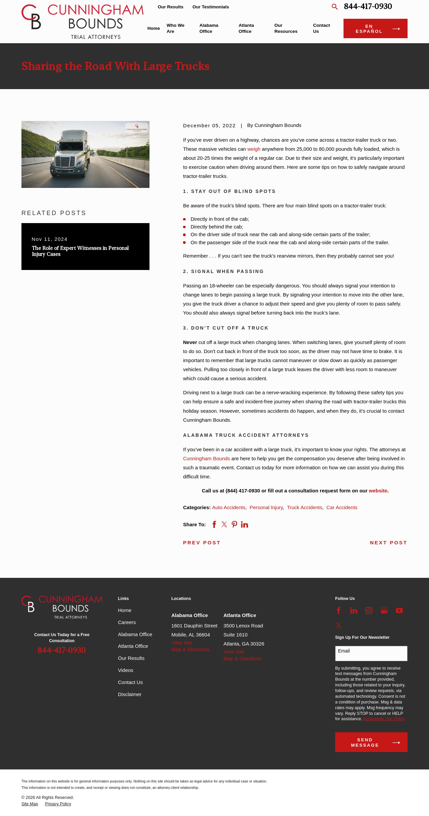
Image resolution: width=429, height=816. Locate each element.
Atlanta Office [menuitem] (246, 28)
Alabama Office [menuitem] (208, 28)
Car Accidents (342, 507)
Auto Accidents (228, 507)
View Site (181, 642)
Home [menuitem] (153, 28)
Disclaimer (129, 694)
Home (124, 610)
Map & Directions (190, 649)
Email (344, 651)
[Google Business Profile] (384, 610)
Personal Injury (266, 507)
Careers (127, 622)
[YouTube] (399, 610)
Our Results (171, 6)
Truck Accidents (304, 507)
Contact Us (130, 682)
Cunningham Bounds (206, 458)
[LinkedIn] (353, 610)
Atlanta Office (133, 646)
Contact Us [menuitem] (321, 28)
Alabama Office (135, 634)
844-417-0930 (368, 7)
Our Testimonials (210, 6)
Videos (125, 670)
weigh (253, 149)
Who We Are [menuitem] (175, 28)
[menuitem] (29, 804)
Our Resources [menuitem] (286, 28)
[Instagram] (368, 610)
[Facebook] (338, 610)
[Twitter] (338, 625)
